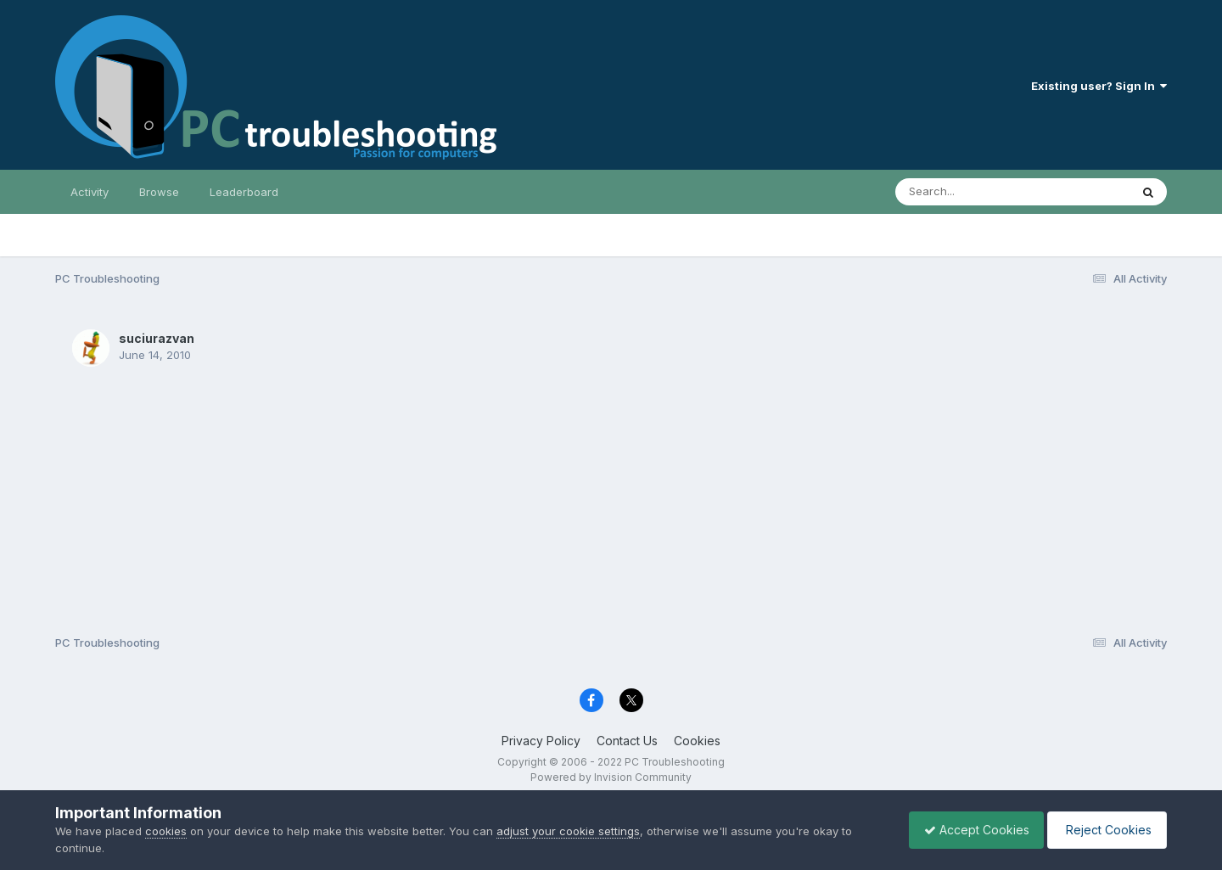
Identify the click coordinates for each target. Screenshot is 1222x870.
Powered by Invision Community (611, 777)
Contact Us (627, 740)
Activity (89, 192)
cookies (166, 831)
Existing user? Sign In (1099, 86)
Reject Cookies (1104, 829)
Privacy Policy (541, 740)
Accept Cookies (968, 829)
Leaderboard (244, 192)
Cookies (697, 740)
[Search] (966, 191)
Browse (159, 192)
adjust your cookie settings (568, 831)
